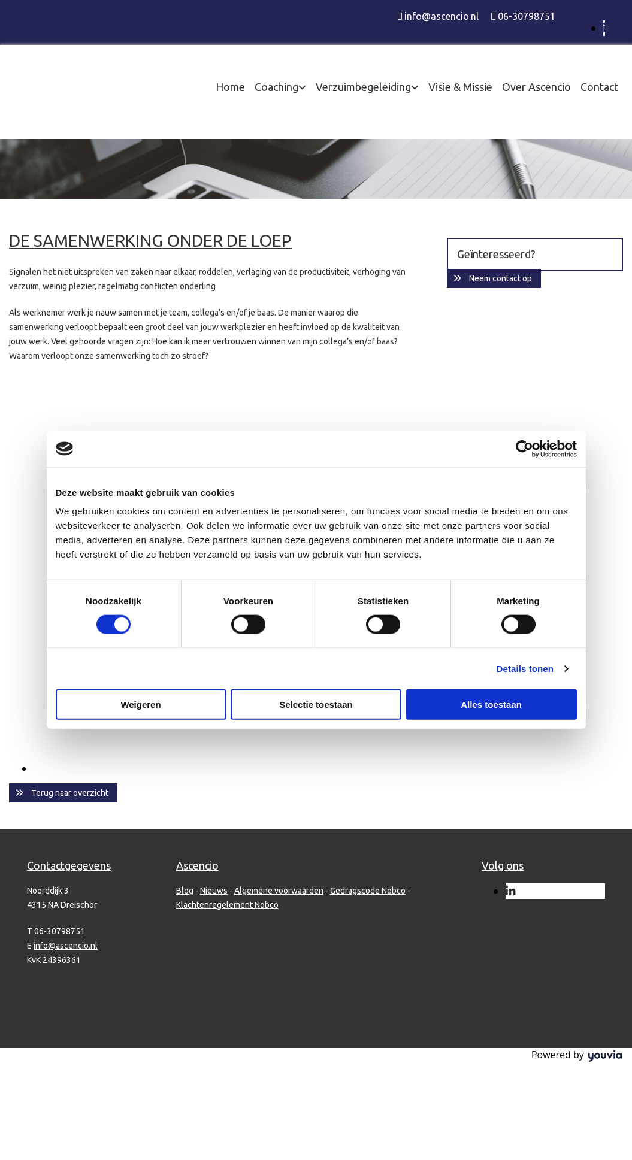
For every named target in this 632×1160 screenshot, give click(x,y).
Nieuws (214, 890)
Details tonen (525, 668)
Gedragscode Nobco (368, 890)
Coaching (276, 87)
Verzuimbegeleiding (363, 87)
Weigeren (140, 704)
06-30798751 (526, 16)
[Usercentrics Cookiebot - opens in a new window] (524, 449)
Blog (184, 890)
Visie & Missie (460, 87)
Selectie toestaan (316, 704)
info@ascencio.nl (441, 16)
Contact (599, 87)
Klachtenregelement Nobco (227, 905)
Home (230, 87)
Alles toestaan (491, 704)
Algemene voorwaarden (278, 890)
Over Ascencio (536, 87)
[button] (63, 792)
